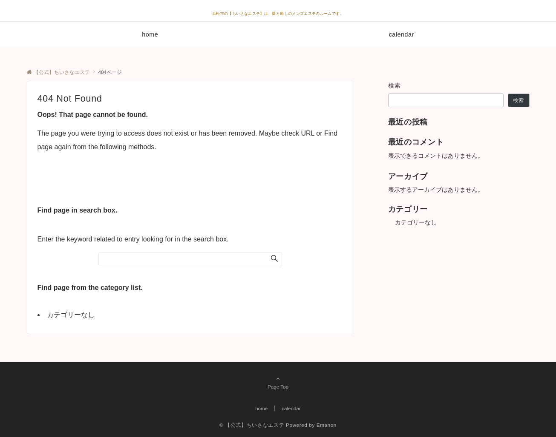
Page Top (278, 382)
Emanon (327, 425)
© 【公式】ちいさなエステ (251, 425)
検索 (394, 85)
